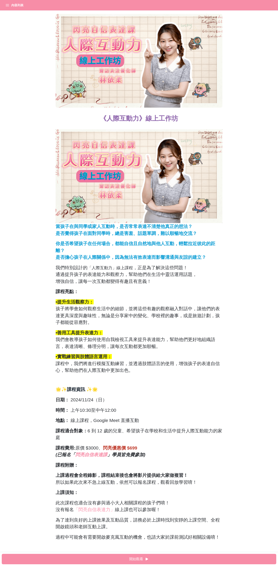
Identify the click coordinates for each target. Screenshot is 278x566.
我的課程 (27, 5)
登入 (44, 5)
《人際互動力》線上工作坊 (21, 16)
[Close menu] (70, 5)
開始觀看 (177, 559)
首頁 (9, 5)
